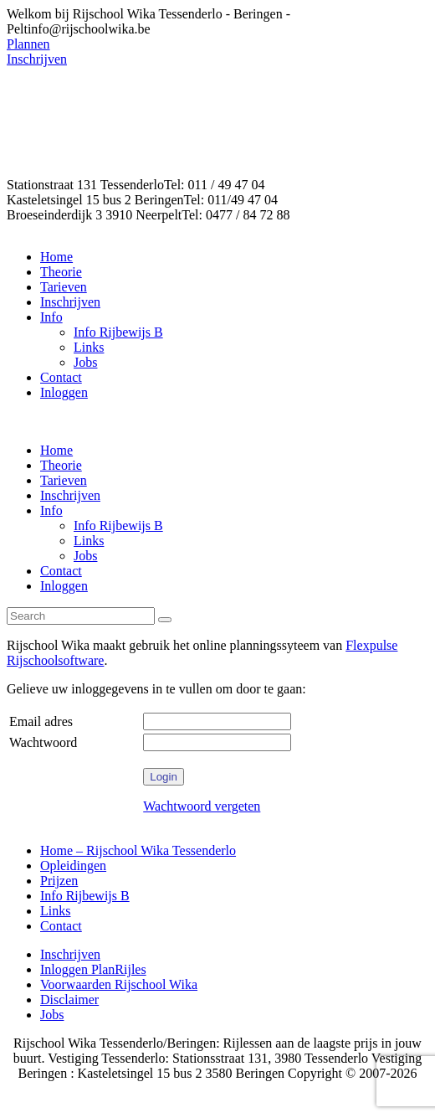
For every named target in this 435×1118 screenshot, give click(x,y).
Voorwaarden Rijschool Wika (118, 984)
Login (163, 776)
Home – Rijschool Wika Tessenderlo (138, 850)
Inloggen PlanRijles (93, 969)
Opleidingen (73, 865)
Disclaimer (69, 999)
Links (55, 911)
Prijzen (59, 880)
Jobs (52, 1014)
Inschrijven (70, 954)
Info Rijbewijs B (85, 896)
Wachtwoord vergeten (201, 806)
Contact (61, 926)
